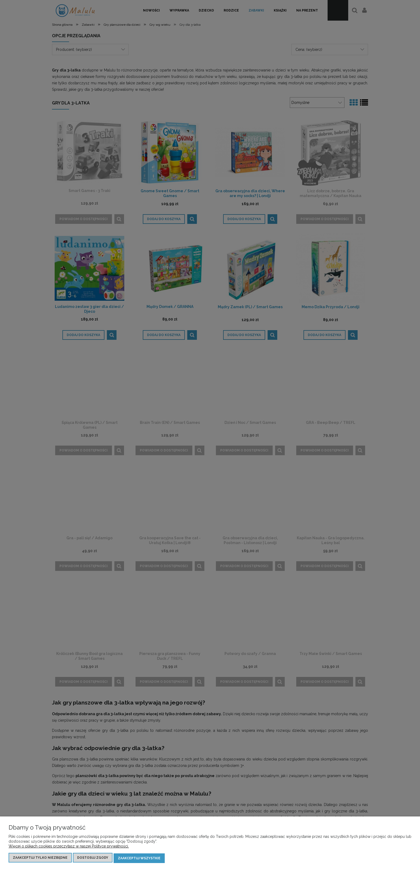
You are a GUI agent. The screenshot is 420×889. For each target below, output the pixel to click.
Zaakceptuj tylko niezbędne (40, 858)
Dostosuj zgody (92, 858)
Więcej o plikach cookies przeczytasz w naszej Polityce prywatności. (69, 847)
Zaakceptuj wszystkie (139, 858)
